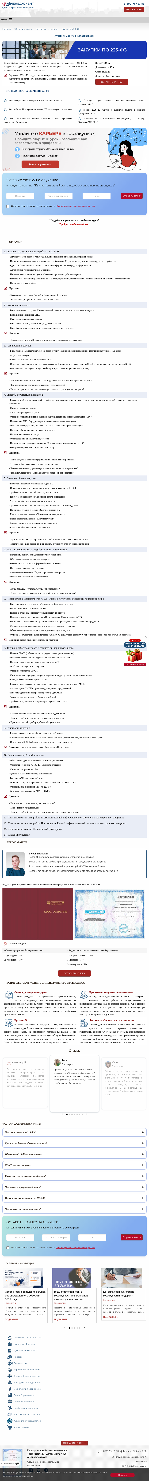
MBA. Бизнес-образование (27, 1414)
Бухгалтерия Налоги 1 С (26, 1350)
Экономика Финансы (24, 1344)
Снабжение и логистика (26, 1408)
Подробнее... (12, 1319)
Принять (122, 1475)
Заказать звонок (134, 9)
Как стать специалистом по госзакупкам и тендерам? (118, 1293)
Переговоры (20, 1363)
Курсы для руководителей (27, 1421)
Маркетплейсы (21, 1427)
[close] (1, 1463)
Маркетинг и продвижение (28, 1389)
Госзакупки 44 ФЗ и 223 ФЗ (28, 1337)
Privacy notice (9, 1463)
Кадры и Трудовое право (27, 1376)
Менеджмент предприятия (27, 1382)
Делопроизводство (24, 1401)
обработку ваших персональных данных (75, 206)
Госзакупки (10, 1303)
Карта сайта (141, 1461)
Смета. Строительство (25, 1395)
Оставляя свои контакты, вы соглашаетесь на (53, 206)
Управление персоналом (27, 1369)
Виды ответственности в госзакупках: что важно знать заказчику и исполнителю (71, 1293)
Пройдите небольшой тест (74, 224)
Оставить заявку (111, 81)
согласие (7, 1476)
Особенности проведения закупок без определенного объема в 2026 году (25, 1293)
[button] (62, 1114)
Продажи (18, 1357)
